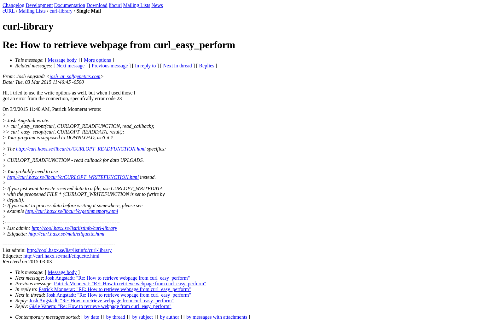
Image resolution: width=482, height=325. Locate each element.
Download (96, 5)
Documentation (69, 5)
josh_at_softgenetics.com (74, 76)
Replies (206, 65)
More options (97, 60)
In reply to (145, 65)
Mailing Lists (136, 5)
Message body (62, 60)
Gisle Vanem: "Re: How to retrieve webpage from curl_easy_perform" (100, 306)
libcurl (115, 5)
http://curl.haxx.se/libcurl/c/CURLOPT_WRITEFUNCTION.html (73, 177)
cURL (9, 11)
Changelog (13, 5)
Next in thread (177, 65)
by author (169, 317)
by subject (142, 317)
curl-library (61, 11)
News (157, 5)
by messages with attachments (216, 317)
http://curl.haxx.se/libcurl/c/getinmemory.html (71, 211)
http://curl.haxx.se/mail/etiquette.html (66, 234)
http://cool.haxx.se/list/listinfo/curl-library (74, 228)
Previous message (110, 65)
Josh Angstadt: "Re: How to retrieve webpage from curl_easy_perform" (117, 278)
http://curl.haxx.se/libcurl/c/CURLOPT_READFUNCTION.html (81, 148)
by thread (115, 317)
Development (39, 5)
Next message (70, 65)
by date (91, 317)
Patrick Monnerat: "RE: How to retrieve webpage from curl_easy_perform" (130, 283)
